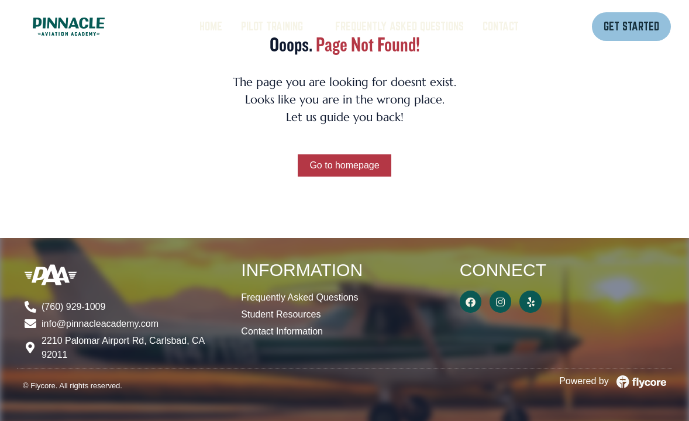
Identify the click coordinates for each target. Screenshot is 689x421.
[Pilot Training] (279, 26)
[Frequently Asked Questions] (399, 26)
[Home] (211, 26)
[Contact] (500, 26)
